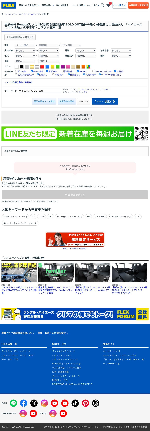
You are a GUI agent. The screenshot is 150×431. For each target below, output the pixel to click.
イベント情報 (77, 5)
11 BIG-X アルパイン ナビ (87, 89)
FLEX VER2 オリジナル (120, 216)
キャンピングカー (103, 71)
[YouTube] (54, 403)
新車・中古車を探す (28, 5)
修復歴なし (75, 74)
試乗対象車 (91, 74)
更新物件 (53, 71)
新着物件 (68, 71)
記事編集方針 (142, 427)
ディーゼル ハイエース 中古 (69, 216)
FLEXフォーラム (60, 380)
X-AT (137, 216)
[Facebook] (23, 403)
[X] (34, 403)
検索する (105, 101)
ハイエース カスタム (61, 355)
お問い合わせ (77, 427)
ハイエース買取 (74, 368)
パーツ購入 (119, 5)
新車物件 (22, 71)
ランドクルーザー (9, 351)
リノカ (23, 355)
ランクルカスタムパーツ (63, 351)
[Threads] (95, 403)
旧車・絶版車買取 (60, 372)
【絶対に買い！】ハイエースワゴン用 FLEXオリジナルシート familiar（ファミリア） (92, 290)
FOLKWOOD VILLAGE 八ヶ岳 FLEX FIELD (72, 384)
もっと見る (92, 5)
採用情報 (55, 427)
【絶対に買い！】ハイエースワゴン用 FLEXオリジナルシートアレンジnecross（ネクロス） (129, 290)
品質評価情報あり (26, 74)
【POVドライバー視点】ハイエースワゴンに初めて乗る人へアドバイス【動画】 (19, 290)
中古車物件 (38, 71)
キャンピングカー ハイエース (66, 376)
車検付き (59, 74)
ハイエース (25, 351)
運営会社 (47, 427)
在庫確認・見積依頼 (138, 5)
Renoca (82, 71)
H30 (88, 216)
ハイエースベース (9, 355)
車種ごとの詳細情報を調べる (16, 333)
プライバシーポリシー (93, 427)
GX (101, 89)
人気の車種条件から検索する (20, 37)
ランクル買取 (58, 368)
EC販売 (119, 71)
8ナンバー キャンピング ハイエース (20, 223)
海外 (3, 359)
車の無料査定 (62, 5)
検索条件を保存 (67, 101)
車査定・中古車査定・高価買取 (75, 249)
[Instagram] (44, 403)
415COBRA (99, 216)
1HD (50, 216)
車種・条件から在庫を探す (52, 333)
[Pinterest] (85, 403)
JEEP (30, 355)
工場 (16, 359)
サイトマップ (65, 427)
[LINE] (13, 403)
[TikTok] (75, 403)
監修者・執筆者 (130, 427)
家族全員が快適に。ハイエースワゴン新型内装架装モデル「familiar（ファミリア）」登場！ (55, 290)
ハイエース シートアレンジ (65, 359)
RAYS (106, 89)
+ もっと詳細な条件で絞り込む (19, 82)
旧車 (10, 359)
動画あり (43, 74)
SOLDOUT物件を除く (111, 74)
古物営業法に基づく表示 (112, 427)
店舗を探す (47, 5)
